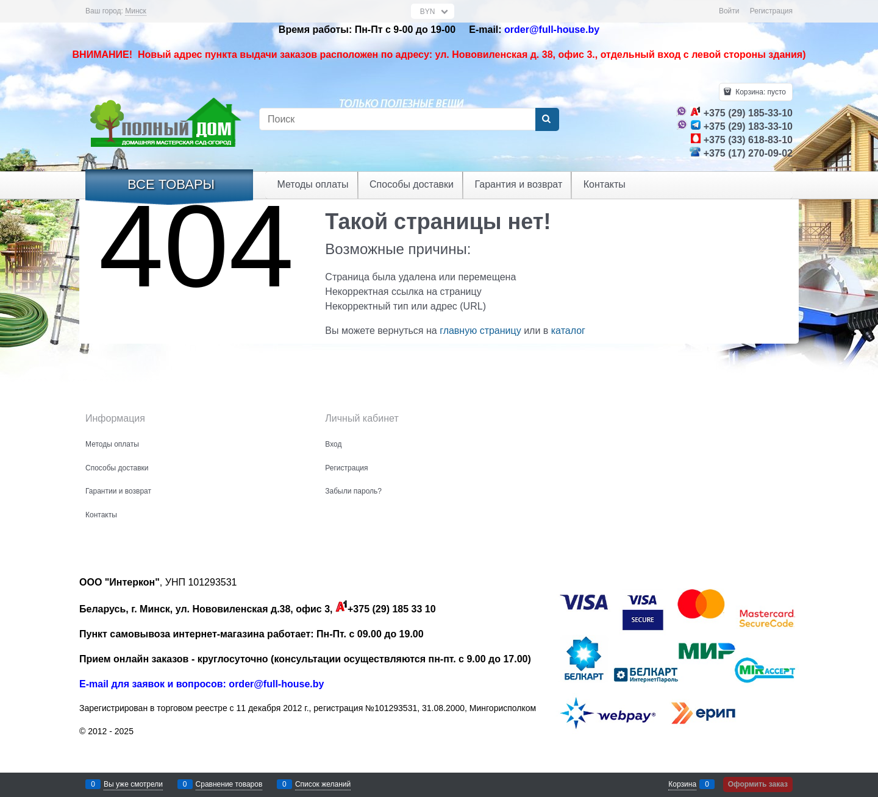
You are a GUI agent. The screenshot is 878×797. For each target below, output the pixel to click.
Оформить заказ (758, 784)
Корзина (682, 784)
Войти (729, 11)
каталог (568, 330)
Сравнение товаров (229, 784)
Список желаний (323, 784)
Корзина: (759, 92)
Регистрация (771, 11)
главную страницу (480, 330)
